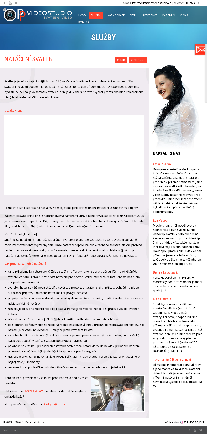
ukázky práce (115, 15)
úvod (82, 15)
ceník (133, 15)
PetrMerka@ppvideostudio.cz (151, 3)
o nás (184, 15)
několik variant (34, 391)
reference (149, 15)
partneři (168, 15)
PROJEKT (193, 422)
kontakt (84, 22)
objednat (138, 60)
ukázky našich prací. (55, 404)
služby (95, 15)
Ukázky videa (13, 110)
